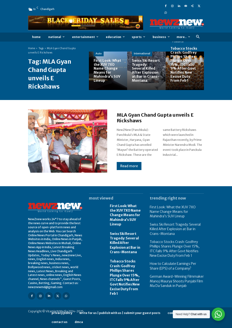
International (142, 53)
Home (31, 48)
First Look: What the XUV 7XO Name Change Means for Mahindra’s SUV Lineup (125, 213)
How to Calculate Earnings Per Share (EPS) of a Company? (174, 259)
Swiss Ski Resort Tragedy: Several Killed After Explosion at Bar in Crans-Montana (126, 238)
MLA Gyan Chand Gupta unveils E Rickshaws (155, 118)
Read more (129, 166)
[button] (197, 37)
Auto (99, 53)
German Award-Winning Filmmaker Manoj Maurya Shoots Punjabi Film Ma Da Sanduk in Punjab (175, 273)
